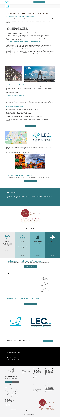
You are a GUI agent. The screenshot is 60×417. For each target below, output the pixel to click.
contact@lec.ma (27, 1)
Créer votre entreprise (36, 370)
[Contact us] (30, 126)
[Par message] (15, 382)
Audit (23, 370)
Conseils (23, 375)
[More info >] (30, 202)
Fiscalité (23, 372)
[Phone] (14, 2)
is (11, 196)
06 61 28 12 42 (7, 404)
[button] (7, 255)
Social (23, 374)
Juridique (23, 373)
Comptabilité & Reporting (26, 371)
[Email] (24, 2)
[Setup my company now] (30, 304)
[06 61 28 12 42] (8, 382)
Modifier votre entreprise (37, 371)
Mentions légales (36, 390)
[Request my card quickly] (30, 181)
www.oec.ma (15, 36)
